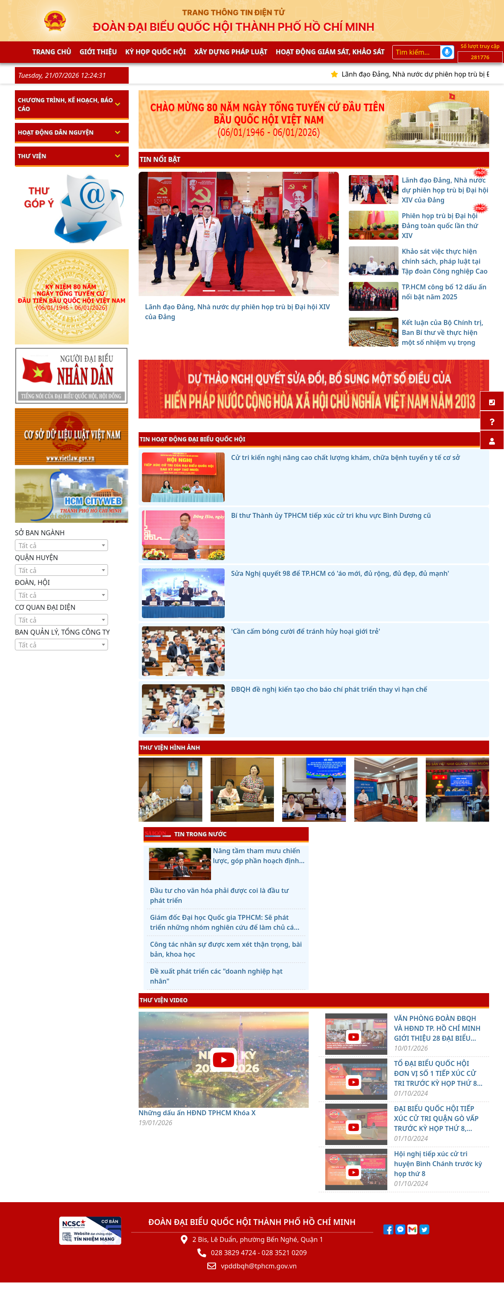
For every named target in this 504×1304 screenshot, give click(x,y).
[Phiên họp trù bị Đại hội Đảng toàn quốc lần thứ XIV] (224, 291)
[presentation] (144, 790)
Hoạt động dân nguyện (56, 132)
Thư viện (32, 156)
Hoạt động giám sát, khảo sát (330, 51)
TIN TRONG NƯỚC (186, 834)
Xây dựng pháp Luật (230, 51)
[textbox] (61, 545)
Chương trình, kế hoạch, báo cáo (65, 104)
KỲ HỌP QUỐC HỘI (155, 51)
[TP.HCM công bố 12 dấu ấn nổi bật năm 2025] (253, 291)
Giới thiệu (98, 51)
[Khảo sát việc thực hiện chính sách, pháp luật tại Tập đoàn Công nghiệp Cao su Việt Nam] (239, 291)
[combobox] (61, 545)
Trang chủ (51, 51)
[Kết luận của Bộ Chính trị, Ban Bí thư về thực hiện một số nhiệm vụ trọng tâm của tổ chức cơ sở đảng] (268, 291)
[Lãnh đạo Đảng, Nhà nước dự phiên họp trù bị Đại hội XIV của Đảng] (209, 291)
